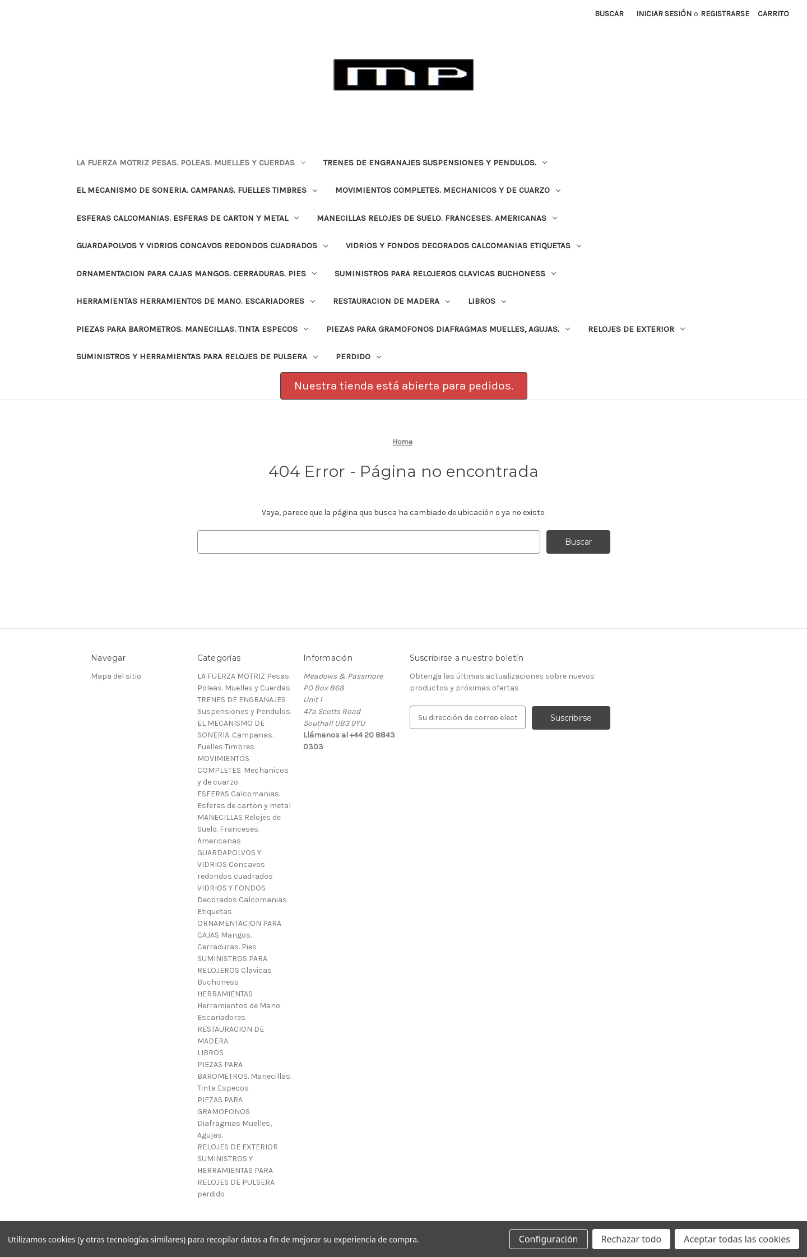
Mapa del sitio (116, 676)
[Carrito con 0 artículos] (773, 13)
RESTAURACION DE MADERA (391, 301)
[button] (403, 386)
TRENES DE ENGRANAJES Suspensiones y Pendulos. (435, 162)
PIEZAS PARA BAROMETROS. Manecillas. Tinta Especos (192, 329)
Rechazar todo (631, 1239)
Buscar (609, 13)
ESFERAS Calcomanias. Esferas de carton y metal (187, 218)
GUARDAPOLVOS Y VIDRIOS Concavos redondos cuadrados (202, 245)
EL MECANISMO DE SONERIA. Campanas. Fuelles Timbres (196, 190)
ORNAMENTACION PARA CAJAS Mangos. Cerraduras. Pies (196, 273)
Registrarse (725, 13)
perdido (358, 356)
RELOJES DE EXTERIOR (636, 329)
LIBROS (487, 301)
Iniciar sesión (664, 13)
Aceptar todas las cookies (737, 1239)
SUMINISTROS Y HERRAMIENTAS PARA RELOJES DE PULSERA (197, 356)
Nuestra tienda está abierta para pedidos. (403, 385)
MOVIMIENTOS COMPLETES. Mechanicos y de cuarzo (447, 190)
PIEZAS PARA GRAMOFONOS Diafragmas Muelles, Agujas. (448, 329)
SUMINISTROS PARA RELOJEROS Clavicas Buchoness (445, 273)
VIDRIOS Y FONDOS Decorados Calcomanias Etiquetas (463, 245)
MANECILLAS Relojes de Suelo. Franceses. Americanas (437, 218)
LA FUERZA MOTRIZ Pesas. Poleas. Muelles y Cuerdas (190, 162)
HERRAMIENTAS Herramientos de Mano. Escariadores (195, 301)
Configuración (548, 1239)
